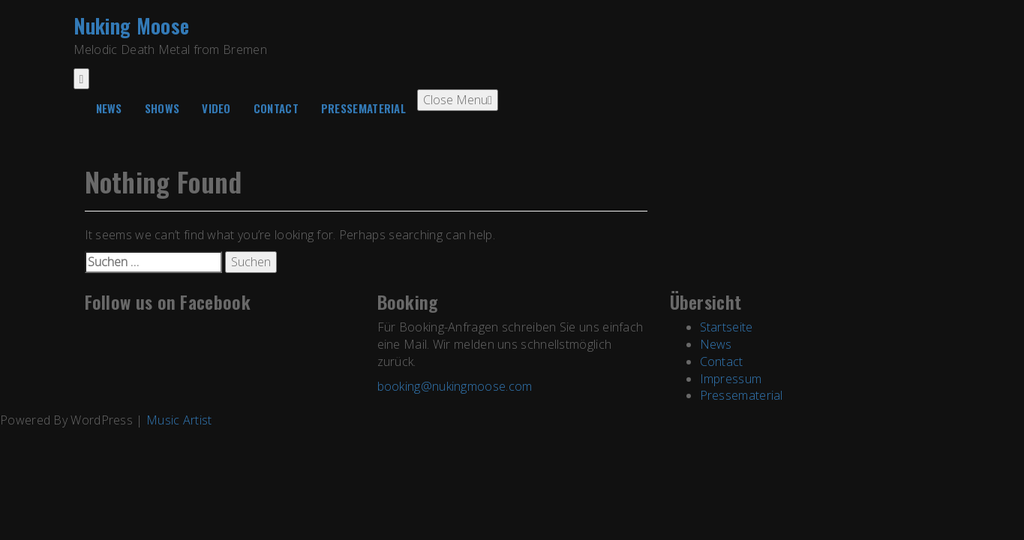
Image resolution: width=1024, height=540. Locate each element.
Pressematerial (363, 108)
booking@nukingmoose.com (455, 386)
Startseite (726, 327)
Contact (276, 108)
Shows (162, 108)
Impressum (731, 378)
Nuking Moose (132, 25)
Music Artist (179, 420)
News (109, 108)
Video (216, 108)
